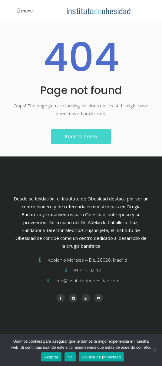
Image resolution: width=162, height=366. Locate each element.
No (70, 357)
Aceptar (51, 357)
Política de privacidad (101, 357)
